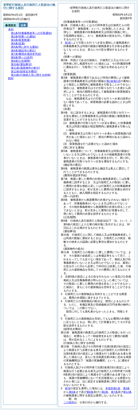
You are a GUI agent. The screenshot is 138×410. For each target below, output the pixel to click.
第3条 (126, 388)
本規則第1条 (112, 388)
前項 (67, 42)
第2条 (104, 391)
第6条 (72, 391)
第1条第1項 (113, 81)
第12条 (127, 391)
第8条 (89, 391)
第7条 (114, 391)
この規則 (68, 402)
